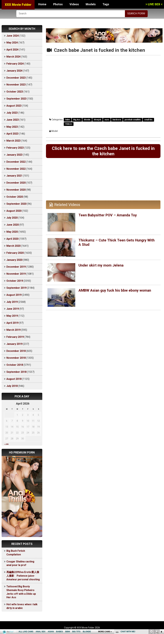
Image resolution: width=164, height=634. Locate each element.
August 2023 (13, 105)
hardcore (117, 120)
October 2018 (14, 364)
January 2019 (14, 343)
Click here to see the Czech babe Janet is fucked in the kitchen (103, 151)
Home (42, 4)
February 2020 (15, 252)
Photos (58, 4)
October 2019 (14, 280)
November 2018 (16, 357)
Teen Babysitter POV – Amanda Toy (109, 216)
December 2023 (16, 77)
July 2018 (12, 385)
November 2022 (16, 168)
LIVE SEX (154, 4)
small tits (148, 120)
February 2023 (15, 147)
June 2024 (12, 35)
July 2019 (12, 301)
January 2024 (14, 70)
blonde (87, 120)
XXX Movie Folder (18, 5)
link (161, 584)
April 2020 (12, 238)
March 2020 (13, 245)
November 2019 (16, 273)
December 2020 (16, 182)
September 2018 (16, 371)
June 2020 (12, 224)
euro (107, 120)
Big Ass (76, 120)
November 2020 (16, 189)
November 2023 (16, 84)
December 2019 (16, 266)
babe (67, 120)
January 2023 (14, 154)
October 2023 (14, 91)
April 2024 (12, 49)
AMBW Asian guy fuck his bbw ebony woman (117, 291)
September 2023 (16, 98)
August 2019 (13, 294)
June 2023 (12, 119)
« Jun (6, 444)
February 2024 (15, 63)
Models (91, 4)
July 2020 (12, 217)
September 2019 (16, 287)
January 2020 (14, 259)
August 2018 (13, 378)
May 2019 (12, 315)
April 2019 (12, 322)
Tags (105, 4)
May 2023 (12, 126)
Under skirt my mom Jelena (102, 266)
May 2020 (12, 231)
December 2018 (16, 350)
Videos (74, 4)
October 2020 (14, 196)
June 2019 (12, 308)
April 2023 (12, 133)
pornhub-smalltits (133, 120)
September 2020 (16, 203)
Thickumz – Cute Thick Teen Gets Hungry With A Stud (114, 243)
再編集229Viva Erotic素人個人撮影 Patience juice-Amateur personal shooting (23, 576)
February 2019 (15, 336)
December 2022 (16, 161)
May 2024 (12, 42)
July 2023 (12, 112)
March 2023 (13, 140)
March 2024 (13, 56)
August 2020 (13, 210)
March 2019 (13, 329)
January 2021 (14, 175)
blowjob (97, 120)
